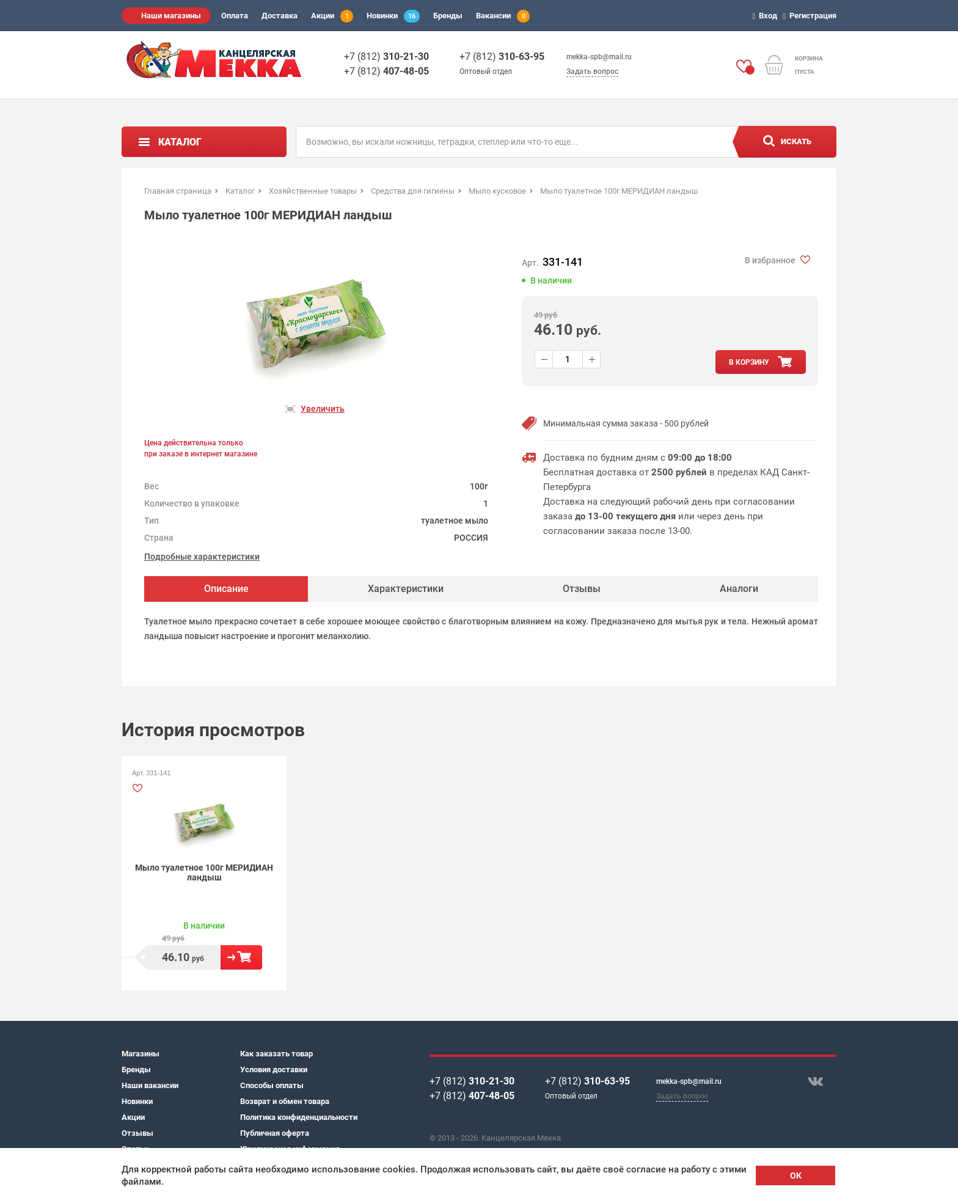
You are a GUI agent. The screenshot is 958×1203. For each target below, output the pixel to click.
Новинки (393, 16)
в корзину (749, 362)
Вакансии (503, 16)
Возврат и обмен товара (284, 1101)
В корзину (241, 957)
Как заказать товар (276, 1053)
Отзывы (137, 1133)
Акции (332, 16)
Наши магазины (171, 15)
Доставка (279, 15)
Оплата (234, 15)
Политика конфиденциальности (298, 1117)
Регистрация (811, 15)
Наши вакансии (150, 1085)
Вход (767, 15)
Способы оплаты (272, 1085)
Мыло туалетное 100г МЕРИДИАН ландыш (204, 872)
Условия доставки (273, 1069)
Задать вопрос (592, 71)
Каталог (180, 142)
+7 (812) (386, 56)
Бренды (448, 15)
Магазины (140, 1053)
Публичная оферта (274, 1133)
